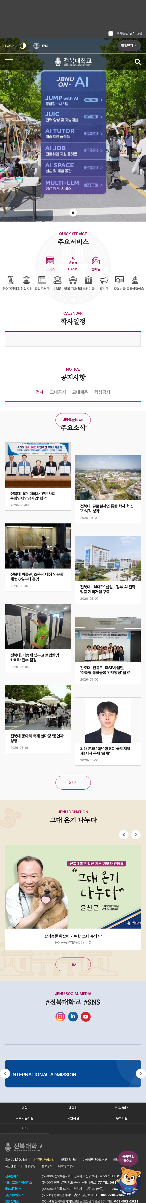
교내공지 (58, 392)
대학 (24, 1108)
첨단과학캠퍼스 (14, 1195)
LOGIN (10, 46)
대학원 (73, 1108)
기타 (24, 1128)
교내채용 (80, 392)
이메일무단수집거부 (94, 1160)
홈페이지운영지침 (16, 1160)
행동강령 (30, 1166)
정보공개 (46, 1166)
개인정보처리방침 (43, 1160)
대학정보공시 (66, 1166)
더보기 (73, 420)
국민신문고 (12, 1166)
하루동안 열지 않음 (129, 33)
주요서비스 (121, 1108)
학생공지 (102, 392)
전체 (40, 392)
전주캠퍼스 (12, 1176)
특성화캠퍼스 (13, 1189)
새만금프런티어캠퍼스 (18, 1182)
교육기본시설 (24, 1118)
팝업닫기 (127, 46)
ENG (41, 46)
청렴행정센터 (68, 1160)
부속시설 (122, 1118)
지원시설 (73, 1118)
